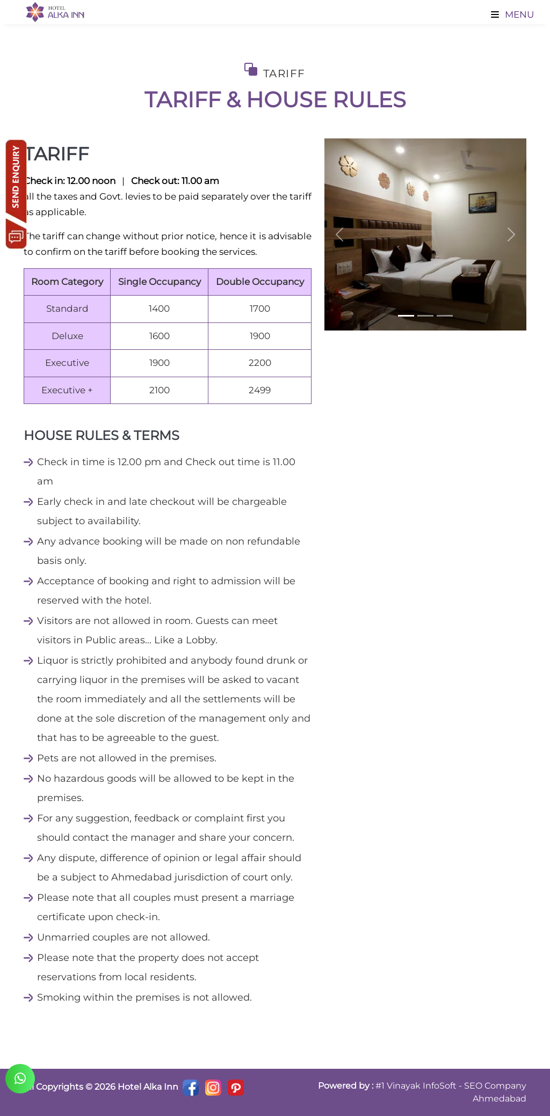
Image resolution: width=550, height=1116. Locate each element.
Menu (512, 14)
